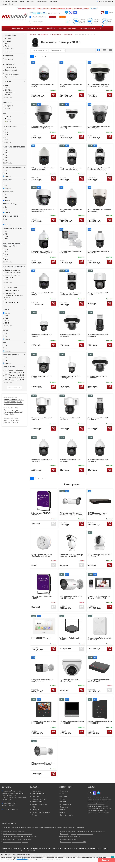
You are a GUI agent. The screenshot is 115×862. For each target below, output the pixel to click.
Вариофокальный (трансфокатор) (10, 71)
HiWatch (7, 41)
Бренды (4, 4)
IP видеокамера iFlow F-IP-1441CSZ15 (98, 460)
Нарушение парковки (11, 302)
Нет (5, 173)
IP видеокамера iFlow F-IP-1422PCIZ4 (98, 335)
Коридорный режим (11, 290)
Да (5, 170)
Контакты (30, 1)
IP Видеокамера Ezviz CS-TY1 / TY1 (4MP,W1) (99, 555)
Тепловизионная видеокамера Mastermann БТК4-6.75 (71, 555)
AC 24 (6, 320)
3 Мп (5, 155)
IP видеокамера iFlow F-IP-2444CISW (41, 418)
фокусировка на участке (12, 272)
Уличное (7, 108)
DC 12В (6, 313)
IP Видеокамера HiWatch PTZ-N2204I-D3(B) (99, 210)
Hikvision (7, 38)
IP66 (5, 134)
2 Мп (5, 153)
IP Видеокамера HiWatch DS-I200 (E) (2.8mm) (42, 680)
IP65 (5, 132)
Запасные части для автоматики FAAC (73, 842)
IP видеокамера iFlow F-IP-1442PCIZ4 (98, 418)
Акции (62, 17)
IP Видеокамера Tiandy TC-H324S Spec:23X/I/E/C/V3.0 (41, 252)
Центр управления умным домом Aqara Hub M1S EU (41, 555)
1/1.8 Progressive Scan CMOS (13, 372)
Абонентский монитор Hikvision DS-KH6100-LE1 (71, 722)
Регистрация (109, 1)
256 (5, 236)
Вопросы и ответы (66, 815)
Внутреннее (8, 106)
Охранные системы (87, 28)
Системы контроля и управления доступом (17, 839)
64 (5, 231)
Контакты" (94, 9)
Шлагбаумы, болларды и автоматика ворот (17, 834)
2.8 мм (6, 87)
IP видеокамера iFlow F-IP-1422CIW (41, 335)
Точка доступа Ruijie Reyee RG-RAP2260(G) (99, 639)
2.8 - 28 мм (7, 95)
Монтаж (52, 17)
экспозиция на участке (11, 275)
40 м (5, 259)
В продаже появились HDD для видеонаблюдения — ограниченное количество (14, 402)
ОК (113, 857)
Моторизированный (11, 74)
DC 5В (6, 323)
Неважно (7, 176)
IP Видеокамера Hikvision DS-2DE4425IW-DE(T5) (42, 168)
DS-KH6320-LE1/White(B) (40, 638)
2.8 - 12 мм (7, 90)
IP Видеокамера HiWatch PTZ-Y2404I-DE (71, 252)
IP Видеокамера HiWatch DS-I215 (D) (70, 210)
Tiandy (6, 46)
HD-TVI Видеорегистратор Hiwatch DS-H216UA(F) (98, 514)
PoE (5, 315)
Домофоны (51, 28)
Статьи (62, 812)
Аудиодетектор (9, 293)
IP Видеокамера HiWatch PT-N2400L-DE (98, 252)
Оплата (22, 1)
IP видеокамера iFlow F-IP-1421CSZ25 (69, 460)
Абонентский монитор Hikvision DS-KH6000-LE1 (100, 722)
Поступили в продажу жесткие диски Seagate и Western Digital (13, 412)
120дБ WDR (8, 277)
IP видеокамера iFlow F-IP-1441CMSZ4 (98, 377)
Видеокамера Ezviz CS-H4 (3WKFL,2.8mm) (69, 680)
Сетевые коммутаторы (39, 804)
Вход (99, 1)
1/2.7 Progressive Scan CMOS (13, 377)
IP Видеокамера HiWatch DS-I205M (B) (70, 127)
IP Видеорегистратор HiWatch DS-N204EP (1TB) (99, 680)
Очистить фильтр (14, 387)
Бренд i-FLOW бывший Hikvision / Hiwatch (12, 421)
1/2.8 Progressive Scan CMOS (13, 380)
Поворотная (8, 59)
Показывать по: (56, 50)
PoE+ (6, 318)
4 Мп (5, 158)
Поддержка (53, 1)
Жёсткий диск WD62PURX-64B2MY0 (41, 597)
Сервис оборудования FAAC (69, 839)
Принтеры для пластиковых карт (14, 831)
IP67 (5, 137)
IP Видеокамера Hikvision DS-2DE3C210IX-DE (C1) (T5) (42, 127)
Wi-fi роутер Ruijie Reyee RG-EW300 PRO (70, 639)
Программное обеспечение (40, 812)
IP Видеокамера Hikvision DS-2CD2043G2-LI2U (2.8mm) (42, 764)
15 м (5, 252)
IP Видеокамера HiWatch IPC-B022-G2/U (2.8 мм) (70, 597)
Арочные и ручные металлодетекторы (15, 842)
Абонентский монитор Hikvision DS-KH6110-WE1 (43, 722)
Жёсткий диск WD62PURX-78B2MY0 (41, 514)
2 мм (5, 85)
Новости (11, 4)
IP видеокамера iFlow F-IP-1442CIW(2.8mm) (69, 377)
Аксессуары (35, 809)
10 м (5, 249)
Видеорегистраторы (34, 28)
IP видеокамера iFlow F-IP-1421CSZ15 (41, 460)
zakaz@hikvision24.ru (39, 17)
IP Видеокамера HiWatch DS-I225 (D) (42, 293)
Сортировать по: (38, 50)
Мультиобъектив (10, 77)
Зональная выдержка (11, 270)
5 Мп (5, 160)
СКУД (33, 807)
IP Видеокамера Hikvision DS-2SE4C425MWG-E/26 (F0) (70, 293)
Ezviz (5, 43)
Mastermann (8, 48)
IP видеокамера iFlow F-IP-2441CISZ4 (69, 418)
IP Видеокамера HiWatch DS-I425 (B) (70, 85)
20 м (5, 254)
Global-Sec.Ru (45, 827)
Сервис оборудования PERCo (70, 836)
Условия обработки (22, 859)
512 (5, 239)
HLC (5, 280)
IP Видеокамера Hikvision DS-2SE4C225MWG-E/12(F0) (70, 168)
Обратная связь (41, 1)
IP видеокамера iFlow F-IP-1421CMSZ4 (69, 335)
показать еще (7, 51)
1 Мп (5, 150)
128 (5, 234)
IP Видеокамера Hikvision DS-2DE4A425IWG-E (42, 210)
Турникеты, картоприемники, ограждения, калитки (20, 836)
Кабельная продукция (67, 28)
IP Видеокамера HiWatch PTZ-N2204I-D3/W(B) (99, 127)
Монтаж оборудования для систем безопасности (76, 834)
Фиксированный (9, 67)
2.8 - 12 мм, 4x (8, 92)
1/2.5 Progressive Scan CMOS (13, 375)
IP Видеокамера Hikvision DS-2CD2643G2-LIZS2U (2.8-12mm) (71, 514)
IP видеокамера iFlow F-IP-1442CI (41, 377)
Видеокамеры (17, 28)
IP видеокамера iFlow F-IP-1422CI (98, 293)
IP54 (5, 130)
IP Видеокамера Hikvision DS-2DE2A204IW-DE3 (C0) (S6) (99, 85)
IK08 (5, 139)
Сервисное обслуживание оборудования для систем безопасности (82, 831)
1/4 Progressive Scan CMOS (13, 370)
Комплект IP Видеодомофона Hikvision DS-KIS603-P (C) (99, 597)
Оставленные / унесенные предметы (13, 296)
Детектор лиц (8, 300)
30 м (5, 257)
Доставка (15, 1)
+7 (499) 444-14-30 (37, 13)
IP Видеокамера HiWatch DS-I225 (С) (42, 85)
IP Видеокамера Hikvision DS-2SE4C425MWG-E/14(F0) (99, 168)
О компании (6, 1)
